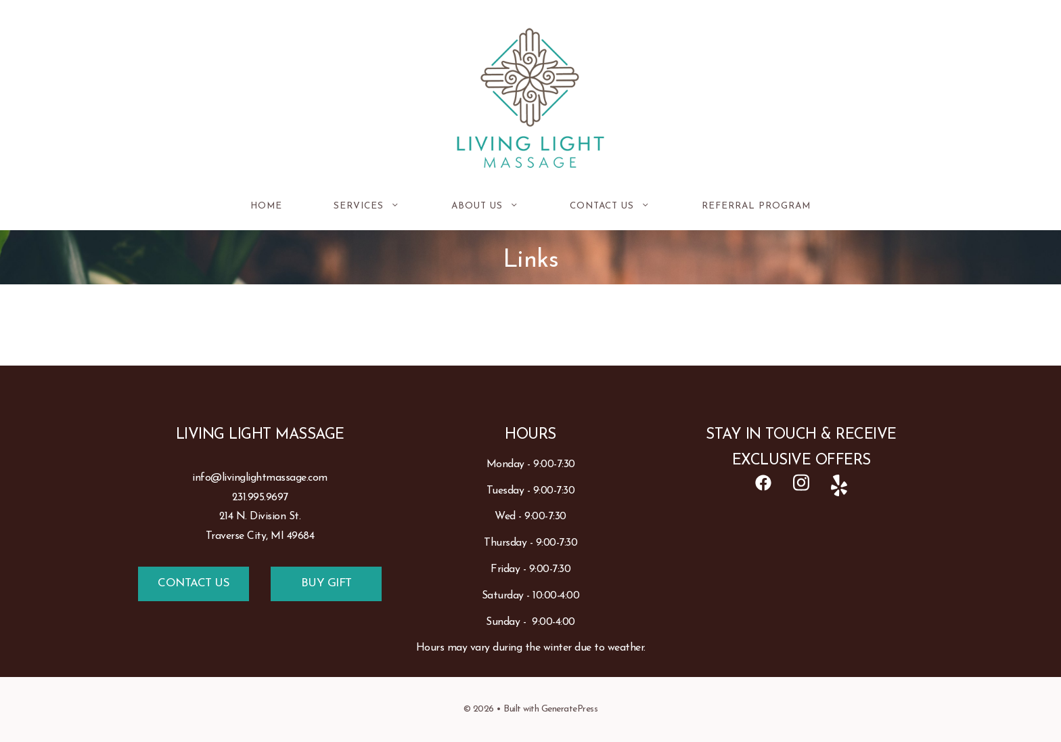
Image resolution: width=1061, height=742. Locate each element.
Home (266, 206)
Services (380, 206)
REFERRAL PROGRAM (756, 206)
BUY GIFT (326, 583)
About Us (498, 206)
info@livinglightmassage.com (260, 478)
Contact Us (623, 206)
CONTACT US (193, 583)
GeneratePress (569, 709)
